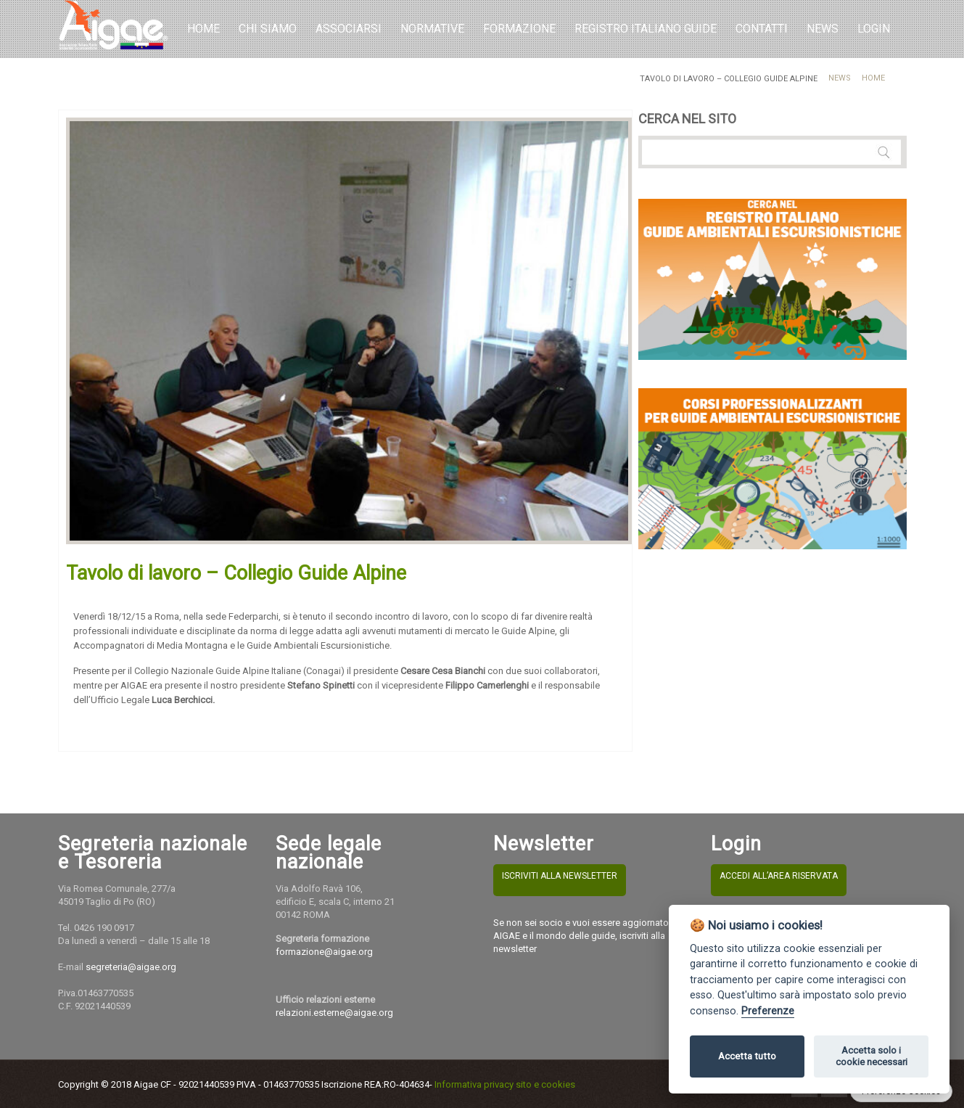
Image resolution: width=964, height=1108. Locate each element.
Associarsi (349, 29)
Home (203, 29)
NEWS (823, 29)
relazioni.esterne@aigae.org (334, 1012)
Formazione (519, 29)
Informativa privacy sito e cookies (504, 1084)
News (839, 78)
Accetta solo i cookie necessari (871, 1056)
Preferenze (767, 1011)
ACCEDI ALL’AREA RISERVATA (779, 876)
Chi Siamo (268, 29)
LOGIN (873, 29)
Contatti (762, 29)
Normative (432, 29)
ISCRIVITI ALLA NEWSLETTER (559, 876)
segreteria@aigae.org (131, 966)
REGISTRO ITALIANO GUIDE (645, 29)
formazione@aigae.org (324, 951)
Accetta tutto (747, 1056)
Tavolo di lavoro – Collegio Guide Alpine (236, 573)
